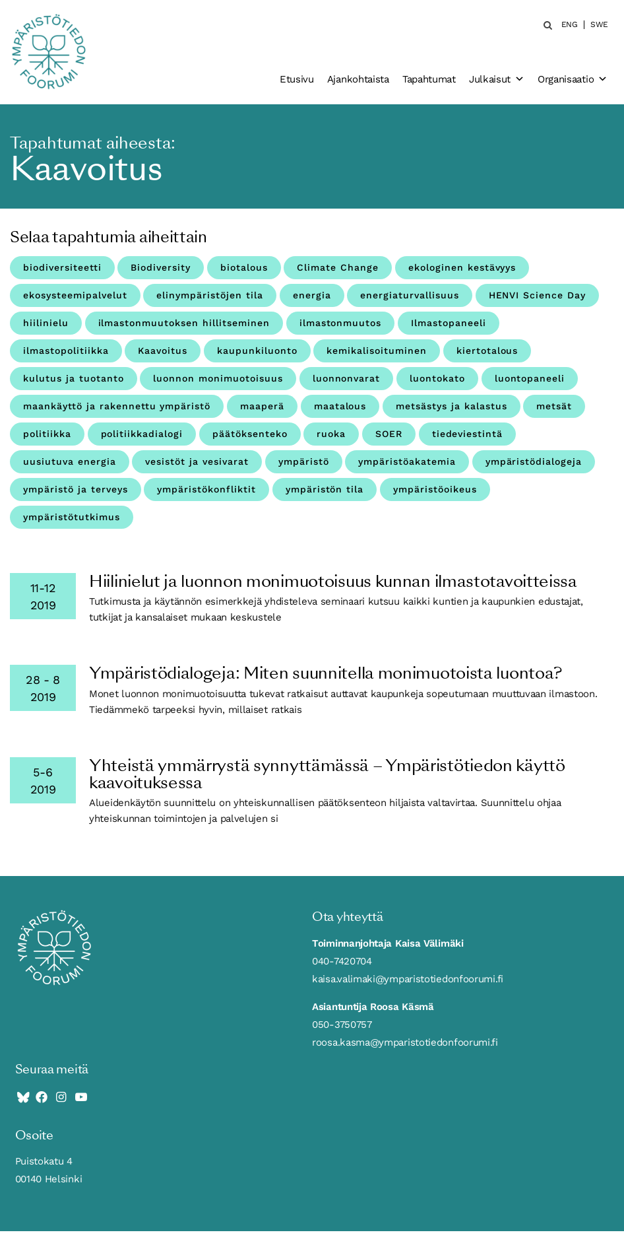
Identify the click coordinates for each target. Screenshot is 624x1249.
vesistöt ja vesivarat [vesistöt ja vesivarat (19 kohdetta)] (197, 461)
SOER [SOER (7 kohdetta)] (388, 433)
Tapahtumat (429, 79)
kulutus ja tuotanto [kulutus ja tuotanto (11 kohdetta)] (73, 378)
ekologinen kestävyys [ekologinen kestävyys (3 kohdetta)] (462, 267)
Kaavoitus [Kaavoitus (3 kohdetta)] (162, 350)
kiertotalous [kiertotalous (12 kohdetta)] (487, 350)
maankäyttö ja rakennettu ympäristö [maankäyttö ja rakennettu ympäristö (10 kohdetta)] (116, 406)
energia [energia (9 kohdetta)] (312, 295)
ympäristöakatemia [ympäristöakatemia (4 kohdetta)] (407, 461)
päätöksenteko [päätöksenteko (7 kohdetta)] (250, 433)
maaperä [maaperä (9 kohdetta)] (262, 406)
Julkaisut (496, 79)
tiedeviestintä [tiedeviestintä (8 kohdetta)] (467, 433)
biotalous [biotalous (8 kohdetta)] (244, 267)
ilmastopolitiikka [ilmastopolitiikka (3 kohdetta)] (66, 350)
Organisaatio (573, 79)
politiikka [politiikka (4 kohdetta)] (47, 433)
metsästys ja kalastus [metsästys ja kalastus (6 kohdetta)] (451, 406)
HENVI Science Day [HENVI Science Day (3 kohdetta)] (537, 295)
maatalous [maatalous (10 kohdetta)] (340, 406)
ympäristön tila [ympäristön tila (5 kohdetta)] (325, 489)
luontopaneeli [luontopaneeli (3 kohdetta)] (530, 378)
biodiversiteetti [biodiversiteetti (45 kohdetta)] (62, 267)
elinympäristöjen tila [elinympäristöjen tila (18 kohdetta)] (209, 295)
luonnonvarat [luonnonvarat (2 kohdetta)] (347, 378)
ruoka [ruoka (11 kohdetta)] (331, 433)
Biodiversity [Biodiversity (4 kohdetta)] (161, 267)
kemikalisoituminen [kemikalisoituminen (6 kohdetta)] (377, 350)
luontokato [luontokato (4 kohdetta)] (437, 378)
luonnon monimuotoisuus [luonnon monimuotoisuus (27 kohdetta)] (218, 378)
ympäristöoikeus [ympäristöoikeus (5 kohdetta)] (435, 489)
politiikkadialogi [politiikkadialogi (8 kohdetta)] (142, 433)
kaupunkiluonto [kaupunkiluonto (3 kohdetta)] (257, 350)
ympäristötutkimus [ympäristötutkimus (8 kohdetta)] (71, 517)
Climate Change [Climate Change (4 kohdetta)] (338, 267)
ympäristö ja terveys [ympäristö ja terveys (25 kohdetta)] (75, 489)
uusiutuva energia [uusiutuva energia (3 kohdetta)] (69, 461)
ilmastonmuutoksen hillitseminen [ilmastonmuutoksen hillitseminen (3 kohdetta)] (184, 323)
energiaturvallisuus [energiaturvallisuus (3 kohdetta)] (409, 295)
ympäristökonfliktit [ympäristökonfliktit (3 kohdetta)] (206, 489)
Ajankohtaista (358, 79)
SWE (599, 24)
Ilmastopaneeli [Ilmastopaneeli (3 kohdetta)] (448, 323)
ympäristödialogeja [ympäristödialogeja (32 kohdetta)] (533, 461)
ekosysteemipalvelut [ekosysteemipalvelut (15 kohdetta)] (75, 295)
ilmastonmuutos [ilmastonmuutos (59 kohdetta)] (340, 323)
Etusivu (297, 79)
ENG (569, 24)
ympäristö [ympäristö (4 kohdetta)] (303, 461)
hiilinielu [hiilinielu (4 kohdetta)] (46, 323)
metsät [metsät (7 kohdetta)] (554, 406)
